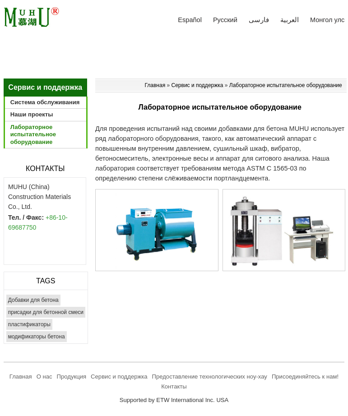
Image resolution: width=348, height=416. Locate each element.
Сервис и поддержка (197, 85)
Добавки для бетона (33, 300)
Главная (155, 85)
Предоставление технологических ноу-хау (209, 376)
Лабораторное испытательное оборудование (285, 85)
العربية (289, 19)
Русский (225, 19)
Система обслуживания (45, 102)
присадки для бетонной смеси (46, 312)
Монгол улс (327, 19)
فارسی (259, 19)
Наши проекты (31, 114)
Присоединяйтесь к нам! (305, 376)
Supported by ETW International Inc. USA (174, 400)
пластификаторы (29, 324)
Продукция (72, 376)
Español (190, 19)
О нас (44, 376)
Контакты (45, 168)
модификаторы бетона (36, 336)
